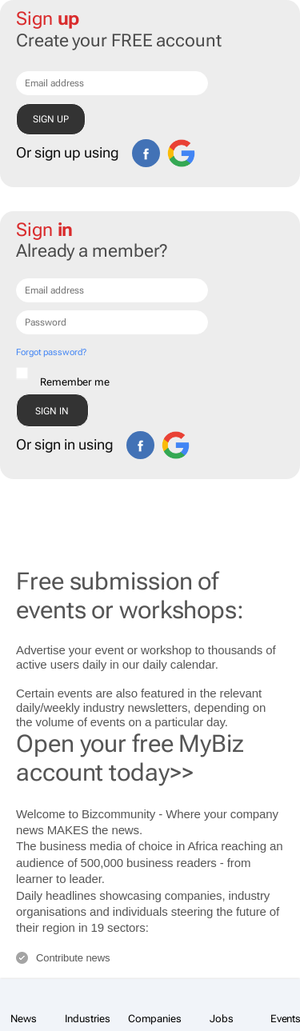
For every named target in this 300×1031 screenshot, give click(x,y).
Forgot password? (51, 352)
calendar (192, 664)
